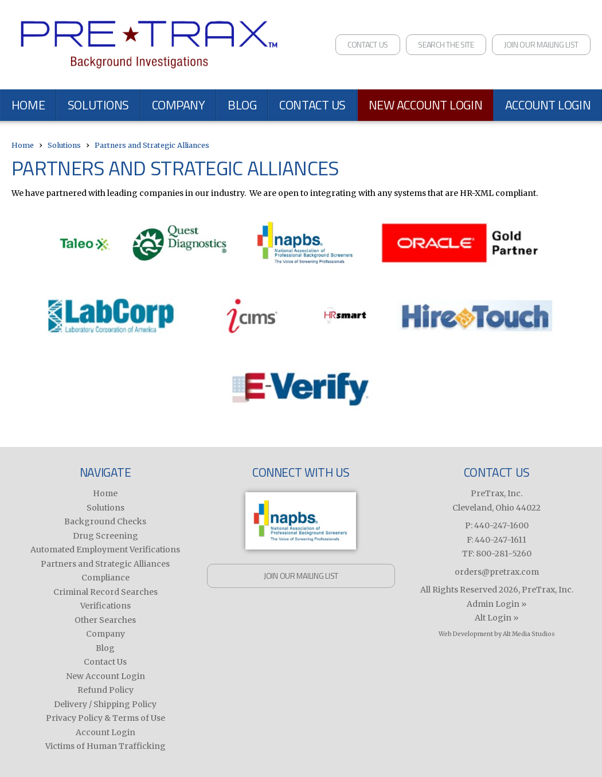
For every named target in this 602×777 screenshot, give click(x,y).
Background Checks (105, 521)
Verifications (105, 606)
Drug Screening (105, 536)
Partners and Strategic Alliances (152, 145)
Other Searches (105, 620)
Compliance (105, 577)
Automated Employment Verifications (105, 549)
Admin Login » (496, 604)
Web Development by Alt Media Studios (497, 634)
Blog (242, 105)
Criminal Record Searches (105, 592)
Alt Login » (496, 618)
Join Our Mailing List (541, 44)
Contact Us (367, 44)
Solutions (98, 105)
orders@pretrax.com (497, 572)
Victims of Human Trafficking (105, 746)
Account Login (105, 732)
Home (28, 105)
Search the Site (446, 44)
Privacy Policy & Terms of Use (105, 718)
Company (178, 105)
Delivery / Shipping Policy (105, 704)
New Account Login (426, 105)
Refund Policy (105, 690)
